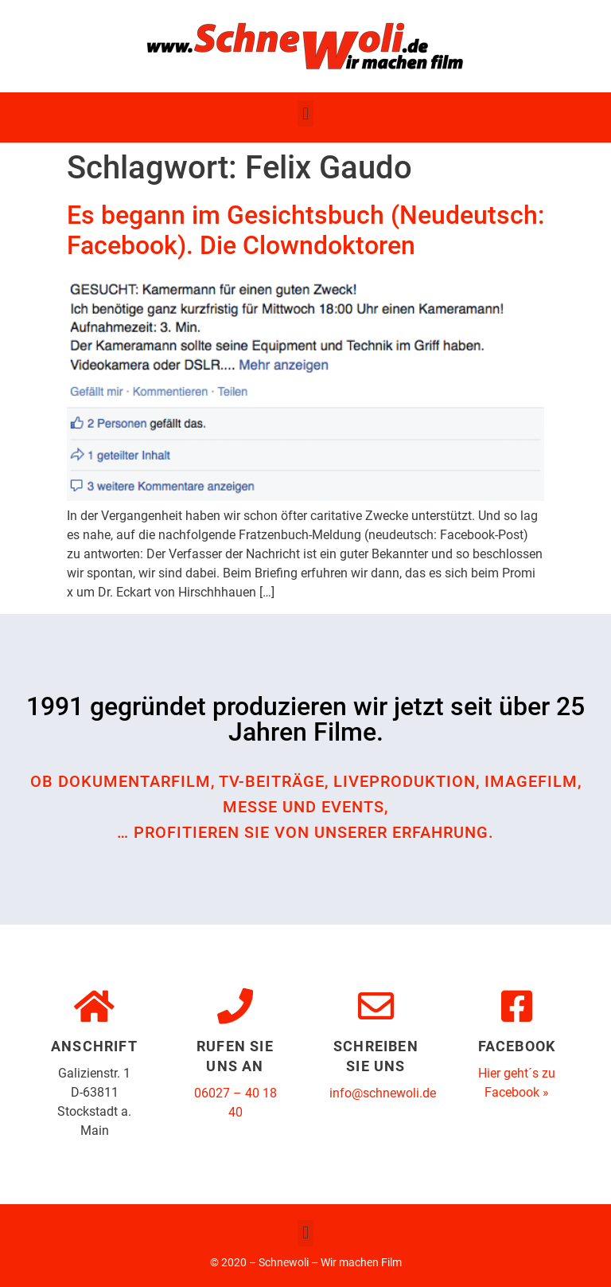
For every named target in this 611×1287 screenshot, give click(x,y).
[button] (305, 113)
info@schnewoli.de (382, 1093)
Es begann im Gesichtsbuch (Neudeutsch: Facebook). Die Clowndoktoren (305, 230)
